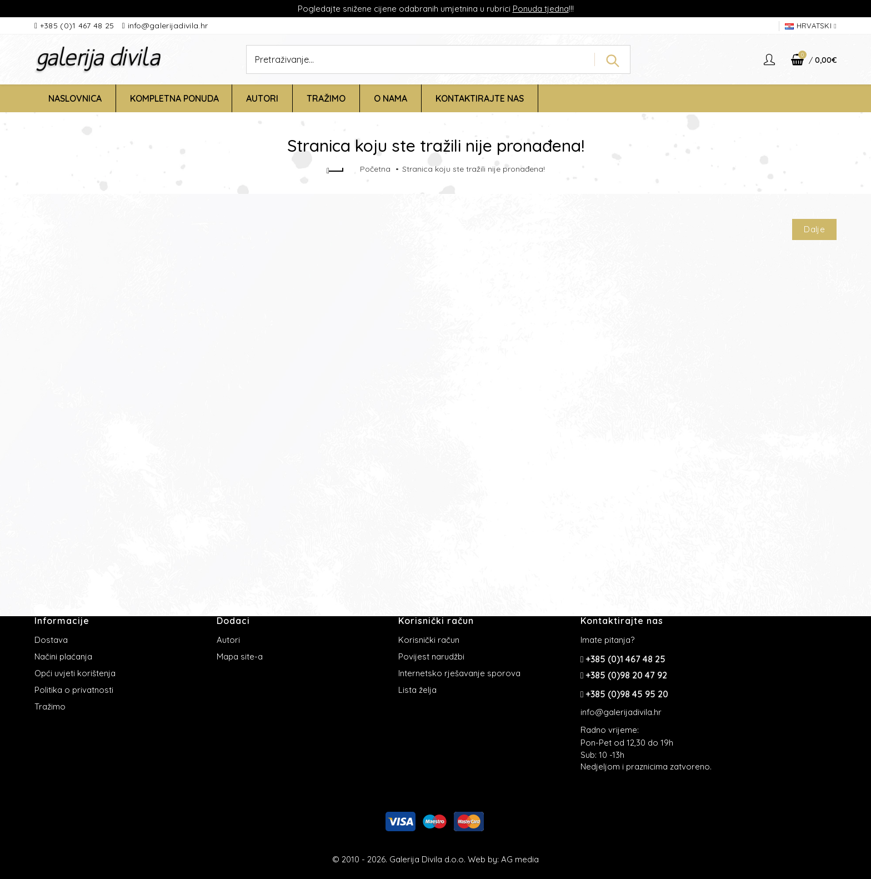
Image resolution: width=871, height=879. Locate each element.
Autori (228, 640)
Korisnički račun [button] (436, 620)
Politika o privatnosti (73, 690)
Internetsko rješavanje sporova (459, 673)
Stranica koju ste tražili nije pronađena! (473, 169)
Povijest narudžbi (431, 656)
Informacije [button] (61, 620)
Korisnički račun (428, 640)
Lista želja (417, 690)
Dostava (51, 640)
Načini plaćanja (63, 656)
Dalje (814, 229)
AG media (520, 859)
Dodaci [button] (233, 620)
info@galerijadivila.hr (168, 26)
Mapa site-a (240, 656)
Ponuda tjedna (541, 8)
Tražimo (50, 706)
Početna (375, 169)
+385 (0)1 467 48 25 (78, 26)
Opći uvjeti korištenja (75, 673)
